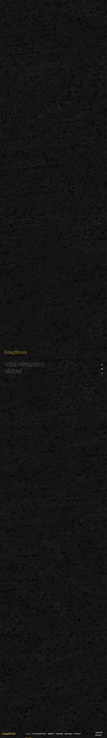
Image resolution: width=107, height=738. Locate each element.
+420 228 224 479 (98, 734)
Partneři (59, 734)
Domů (28, 734)
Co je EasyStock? (39, 734)
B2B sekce (68, 734)
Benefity (51, 734)
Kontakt (77, 734)
